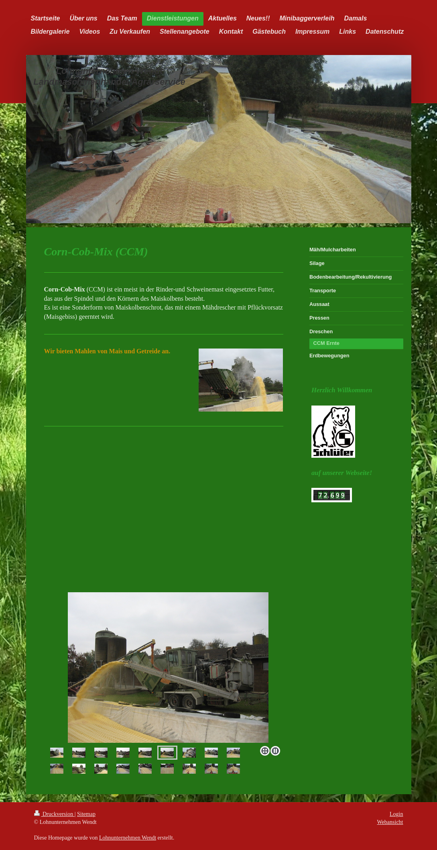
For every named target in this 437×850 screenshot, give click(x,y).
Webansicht (390, 822)
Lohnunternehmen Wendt (127, 838)
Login (396, 814)
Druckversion (54, 814)
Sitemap (86, 814)
